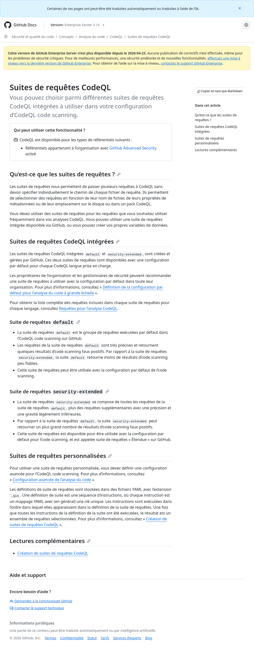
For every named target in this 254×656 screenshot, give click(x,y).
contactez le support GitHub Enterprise (191, 63)
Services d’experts (127, 638)
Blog (148, 638)
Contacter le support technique (37, 608)
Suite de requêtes (45, 322)
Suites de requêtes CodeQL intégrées (65, 241)
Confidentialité (71, 638)
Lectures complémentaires (50, 541)
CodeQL (116, 36)
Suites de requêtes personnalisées (61, 456)
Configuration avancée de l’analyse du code (52, 479)
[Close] (240, 8)
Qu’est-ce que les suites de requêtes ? (65, 174)
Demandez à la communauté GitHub (41, 601)
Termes (50, 638)
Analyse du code (92, 36)
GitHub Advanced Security (133, 148)
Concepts (66, 36)
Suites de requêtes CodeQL (149, 36)
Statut (92, 638)
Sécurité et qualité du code (33, 36)
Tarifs (105, 638)
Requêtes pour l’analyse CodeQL (88, 308)
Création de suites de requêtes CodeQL (52, 553)
